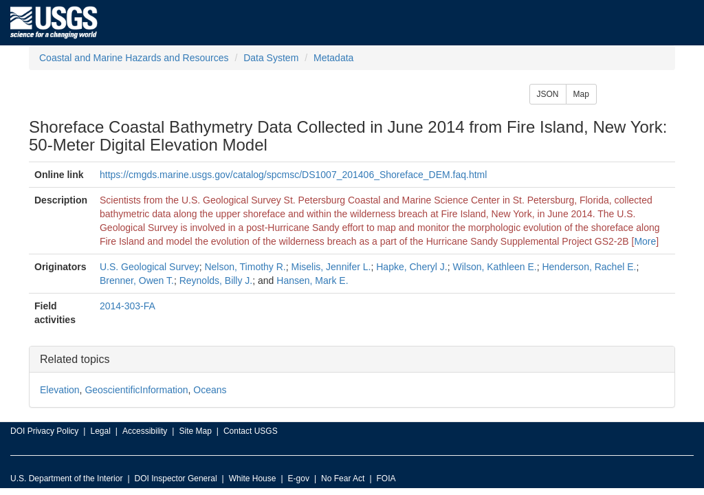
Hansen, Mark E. (312, 280)
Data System (270, 57)
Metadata (333, 57)
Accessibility (144, 431)
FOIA (386, 478)
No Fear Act (342, 478)
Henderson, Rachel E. (589, 266)
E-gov (298, 478)
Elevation (60, 389)
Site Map (195, 431)
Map (581, 94)
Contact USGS (250, 431)
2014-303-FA (127, 305)
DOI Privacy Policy (44, 431)
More (645, 241)
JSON (548, 94)
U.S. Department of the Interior (66, 478)
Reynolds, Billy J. (216, 280)
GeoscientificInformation (136, 389)
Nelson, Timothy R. (244, 266)
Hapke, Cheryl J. (411, 266)
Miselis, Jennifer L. (331, 266)
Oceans (209, 389)
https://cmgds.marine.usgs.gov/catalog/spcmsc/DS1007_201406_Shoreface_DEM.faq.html (293, 174)
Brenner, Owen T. (137, 280)
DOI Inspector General (176, 478)
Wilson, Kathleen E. (495, 266)
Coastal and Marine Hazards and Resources (133, 57)
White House (252, 478)
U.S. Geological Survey (149, 266)
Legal (100, 431)
